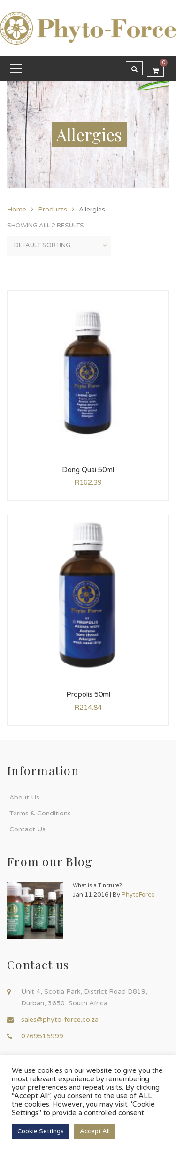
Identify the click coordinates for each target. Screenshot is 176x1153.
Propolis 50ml (88, 694)
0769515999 (42, 1036)
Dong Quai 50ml (88, 470)
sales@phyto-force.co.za (60, 1020)
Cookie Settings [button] (40, 1131)
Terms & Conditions (40, 813)
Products (52, 209)
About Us (24, 797)
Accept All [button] (95, 1131)
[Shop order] (59, 246)
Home (16, 209)
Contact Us (27, 829)
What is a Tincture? (97, 885)
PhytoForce (138, 894)
